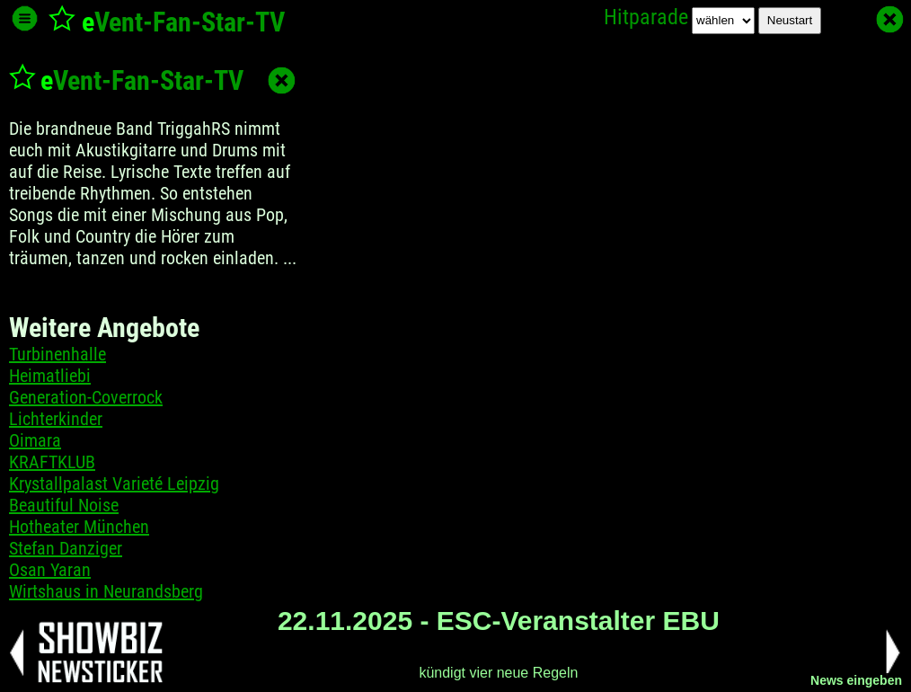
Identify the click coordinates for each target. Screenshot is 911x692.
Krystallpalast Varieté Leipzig (114, 483)
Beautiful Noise (64, 505)
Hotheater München (79, 526)
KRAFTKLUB (52, 462)
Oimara (35, 440)
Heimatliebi (50, 375)
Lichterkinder (55, 419)
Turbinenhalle (57, 354)
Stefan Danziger (65, 548)
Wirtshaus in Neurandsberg (106, 591)
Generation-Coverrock (86, 397)
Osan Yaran (50, 570)
